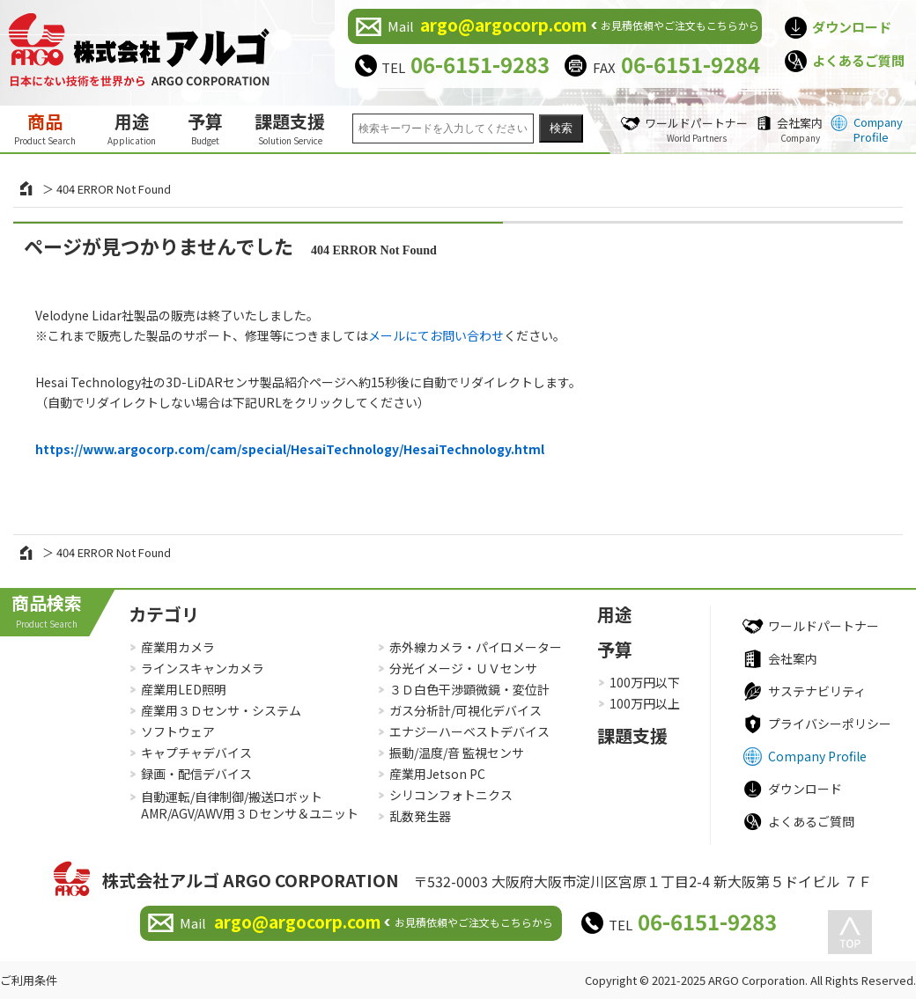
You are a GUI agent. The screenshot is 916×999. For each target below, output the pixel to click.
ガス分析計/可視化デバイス (465, 710)
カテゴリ (164, 614)
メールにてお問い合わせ (436, 335)
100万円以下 (644, 682)
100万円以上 (644, 703)
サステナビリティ (817, 691)
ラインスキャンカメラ (202, 668)
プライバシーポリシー (829, 723)
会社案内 (800, 129)
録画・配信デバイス (196, 774)
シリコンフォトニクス (451, 795)
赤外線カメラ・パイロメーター (475, 647)
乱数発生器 (420, 816)
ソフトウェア (178, 731)
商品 (45, 127)
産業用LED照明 (183, 689)
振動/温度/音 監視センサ (456, 752)
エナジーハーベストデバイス (469, 731)
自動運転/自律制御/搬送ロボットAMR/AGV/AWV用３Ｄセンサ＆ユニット (249, 806)
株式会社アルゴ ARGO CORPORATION (250, 880)
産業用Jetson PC (437, 774)
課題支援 (290, 127)
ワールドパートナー (696, 129)
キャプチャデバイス (196, 752)
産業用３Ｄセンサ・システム (221, 710)
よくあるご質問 (858, 60)
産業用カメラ (178, 647)
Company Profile (878, 129)
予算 (205, 127)
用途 (131, 127)
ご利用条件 (28, 980)
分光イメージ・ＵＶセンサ (463, 668)
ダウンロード (851, 27)
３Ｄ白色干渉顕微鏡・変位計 (469, 689)
